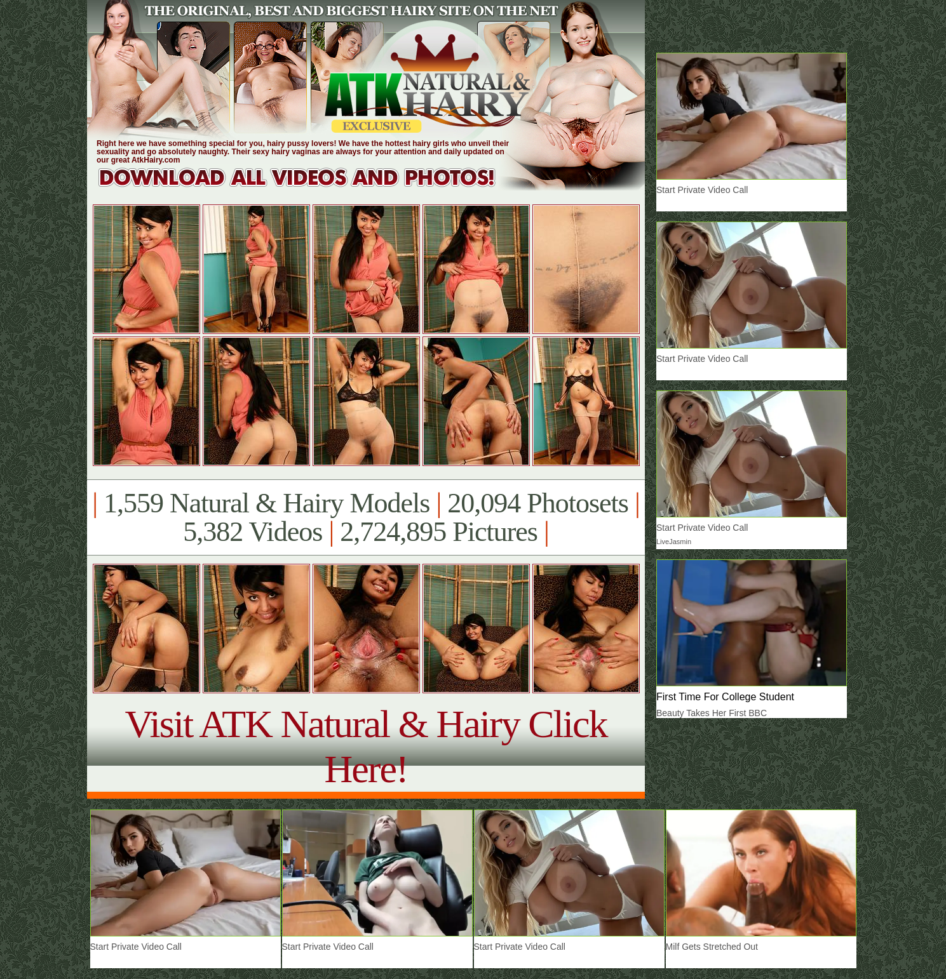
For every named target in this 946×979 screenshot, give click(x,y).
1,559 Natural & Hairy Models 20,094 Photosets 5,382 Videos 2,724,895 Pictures (365, 517)
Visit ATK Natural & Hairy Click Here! (366, 746)
